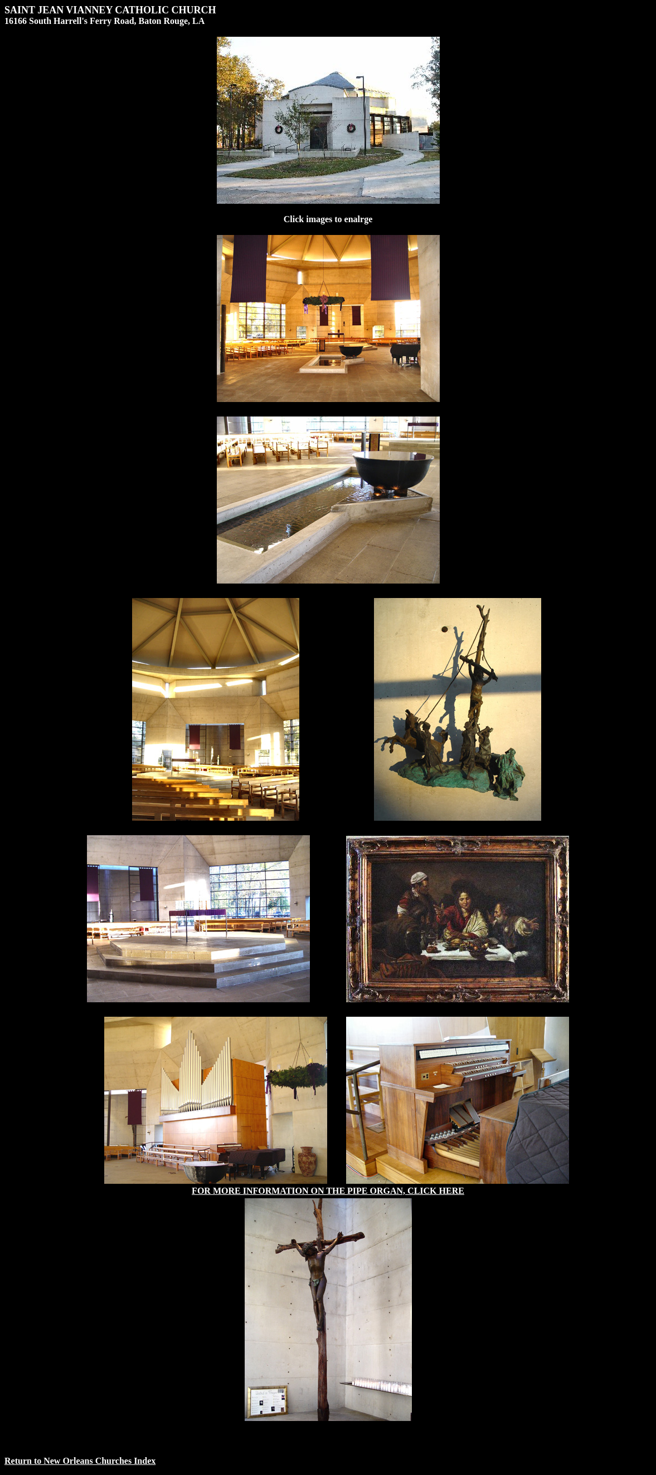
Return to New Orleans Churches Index (80, 1461)
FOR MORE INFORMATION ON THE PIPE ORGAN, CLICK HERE (328, 1190)
